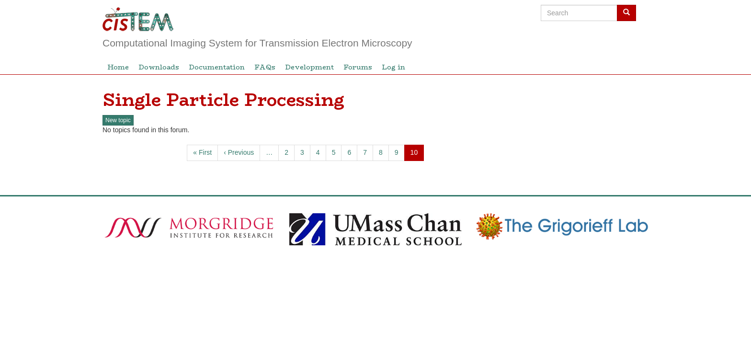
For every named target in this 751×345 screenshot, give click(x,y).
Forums (357, 67)
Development (309, 67)
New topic (118, 120)
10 (417, 154)
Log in (393, 67)
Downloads (158, 67)
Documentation (217, 67)
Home (118, 67)
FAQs (264, 67)
